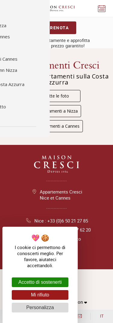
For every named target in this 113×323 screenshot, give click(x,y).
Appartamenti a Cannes (57, 126)
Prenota (58, 27)
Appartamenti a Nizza (57, 111)
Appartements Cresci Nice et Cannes (61, 195)
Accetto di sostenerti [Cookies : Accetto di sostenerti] (40, 282)
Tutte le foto (56, 96)
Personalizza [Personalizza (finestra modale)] (40, 307)
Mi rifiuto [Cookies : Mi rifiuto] (40, 294)
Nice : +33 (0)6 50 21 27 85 (56, 221)
